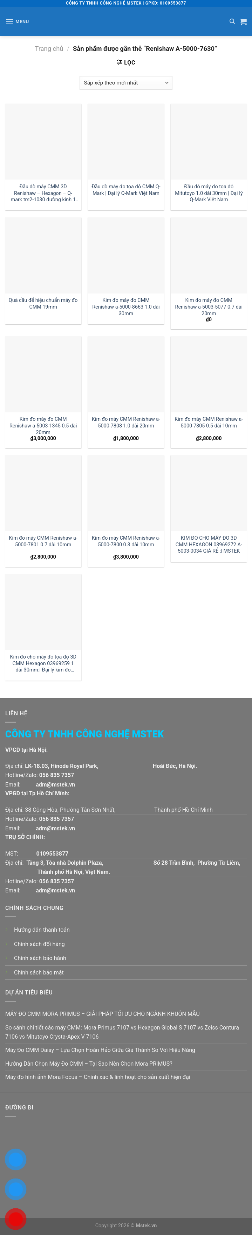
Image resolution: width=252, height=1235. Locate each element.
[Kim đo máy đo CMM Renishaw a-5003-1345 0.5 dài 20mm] (43, 374)
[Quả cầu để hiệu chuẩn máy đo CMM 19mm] (43, 255)
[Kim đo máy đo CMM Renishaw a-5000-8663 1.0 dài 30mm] (126, 255)
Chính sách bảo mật (39, 972)
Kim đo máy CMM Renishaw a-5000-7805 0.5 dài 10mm (209, 422)
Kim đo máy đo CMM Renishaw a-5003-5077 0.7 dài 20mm (209, 306)
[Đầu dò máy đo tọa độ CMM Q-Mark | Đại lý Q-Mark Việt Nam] (126, 142)
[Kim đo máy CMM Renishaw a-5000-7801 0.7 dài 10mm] (43, 493)
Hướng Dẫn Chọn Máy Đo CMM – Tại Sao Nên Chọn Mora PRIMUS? (88, 1063)
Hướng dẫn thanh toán (42, 929)
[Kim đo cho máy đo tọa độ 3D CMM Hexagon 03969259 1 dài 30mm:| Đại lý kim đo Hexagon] (43, 612)
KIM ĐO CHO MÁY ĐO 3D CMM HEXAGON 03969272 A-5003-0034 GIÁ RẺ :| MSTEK (209, 544)
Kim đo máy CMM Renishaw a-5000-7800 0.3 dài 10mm (126, 541)
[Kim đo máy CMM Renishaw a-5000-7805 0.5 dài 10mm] (209, 374)
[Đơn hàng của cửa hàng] (126, 83)
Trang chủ (49, 48)
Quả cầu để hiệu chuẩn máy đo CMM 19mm (43, 303)
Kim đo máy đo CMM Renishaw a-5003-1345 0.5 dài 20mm (43, 425)
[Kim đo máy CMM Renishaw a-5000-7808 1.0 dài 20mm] (126, 374)
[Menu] (17, 21)
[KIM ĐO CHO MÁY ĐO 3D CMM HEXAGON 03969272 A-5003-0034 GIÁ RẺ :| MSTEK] (209, 493)
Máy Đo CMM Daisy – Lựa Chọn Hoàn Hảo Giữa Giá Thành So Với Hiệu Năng (100, 1050)
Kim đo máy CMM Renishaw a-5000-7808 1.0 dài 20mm (126, 422)
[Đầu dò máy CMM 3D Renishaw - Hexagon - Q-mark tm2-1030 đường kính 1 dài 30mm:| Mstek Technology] (43, 142)
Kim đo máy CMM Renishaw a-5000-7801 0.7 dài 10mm (43, 541)
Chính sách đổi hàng (39, 944)
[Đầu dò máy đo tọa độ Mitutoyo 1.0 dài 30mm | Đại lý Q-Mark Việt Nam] (209, 142)
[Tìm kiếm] (232, 21)
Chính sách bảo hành (40, 958)
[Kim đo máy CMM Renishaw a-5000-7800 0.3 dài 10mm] (126, 493)
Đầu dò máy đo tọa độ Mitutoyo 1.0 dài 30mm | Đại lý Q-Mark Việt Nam (209, 193)
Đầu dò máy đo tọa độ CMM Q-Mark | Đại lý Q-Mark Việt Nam (125, 190)
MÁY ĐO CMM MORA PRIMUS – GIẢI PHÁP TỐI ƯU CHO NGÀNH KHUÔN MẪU (102, 1014)
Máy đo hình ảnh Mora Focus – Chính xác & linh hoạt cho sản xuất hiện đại (97, 1077)
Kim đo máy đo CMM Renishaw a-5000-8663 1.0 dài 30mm (126, 306)
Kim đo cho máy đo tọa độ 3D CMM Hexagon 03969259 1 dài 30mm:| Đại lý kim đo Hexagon (43, 663)
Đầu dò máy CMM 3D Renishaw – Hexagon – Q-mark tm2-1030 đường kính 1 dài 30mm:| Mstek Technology (43, 193)
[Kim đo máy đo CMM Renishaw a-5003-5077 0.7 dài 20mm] (209, 255)
